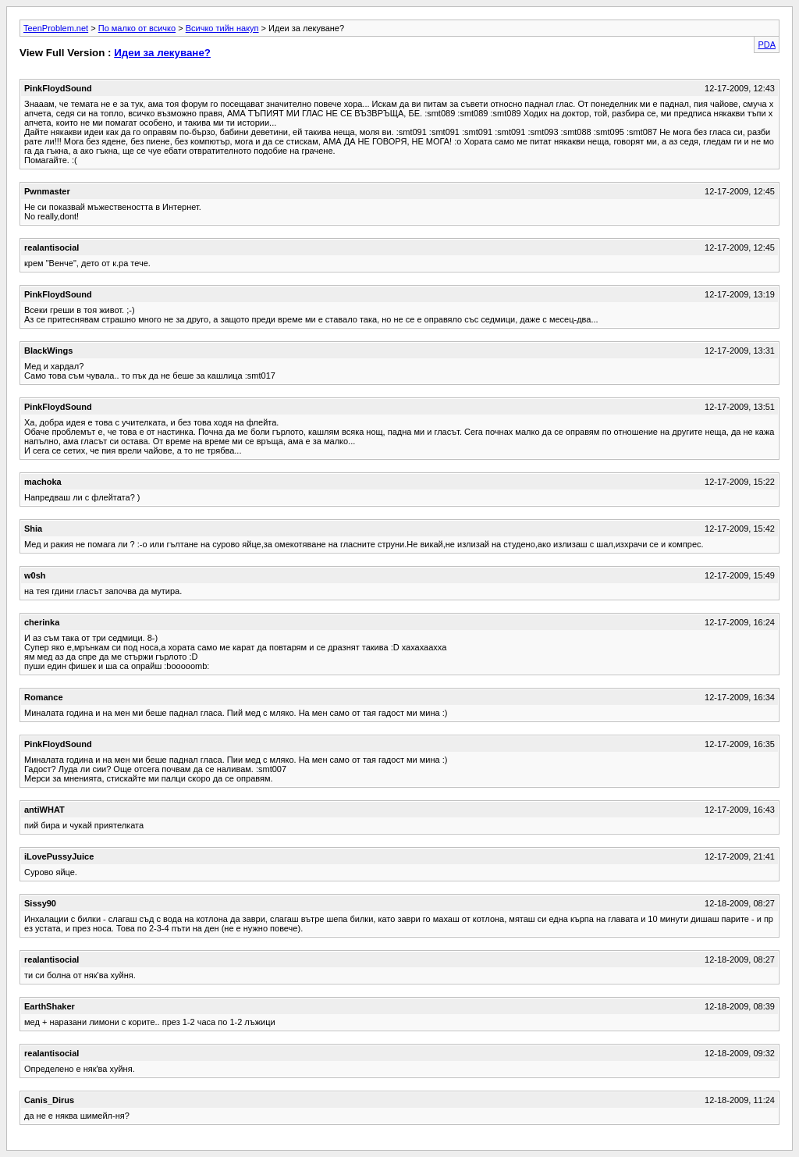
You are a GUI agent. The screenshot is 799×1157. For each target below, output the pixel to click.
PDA (767, 44)
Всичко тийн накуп (222, 28)
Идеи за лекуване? (162, 53)
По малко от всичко (137, 28)
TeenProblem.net (55, 28)
